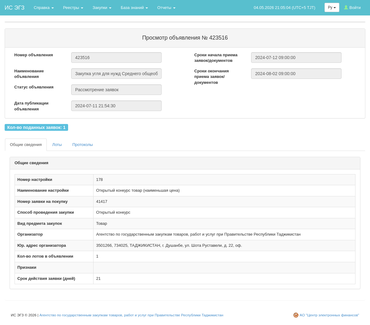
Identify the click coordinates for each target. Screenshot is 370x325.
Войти (352, 7)
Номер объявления (33, 55)
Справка (44, 7)
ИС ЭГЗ (14, 8)
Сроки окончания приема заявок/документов (211, 77)
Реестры (73, 7)
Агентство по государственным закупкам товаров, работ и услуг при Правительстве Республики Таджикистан (131, 315)
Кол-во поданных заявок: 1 (36, 127)
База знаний (134, 7)
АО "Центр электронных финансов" (329, 315)
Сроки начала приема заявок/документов (216, 58)
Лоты (57, 144)
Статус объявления (34, 87)
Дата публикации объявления (31, 106)
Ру (332, 7)
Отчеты (166, 7)
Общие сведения (26, 144)
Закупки (102, 7)
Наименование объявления (29, 74)
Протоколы (82, 144)
